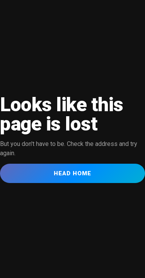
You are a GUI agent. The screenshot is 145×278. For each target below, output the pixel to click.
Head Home (72, 173)
